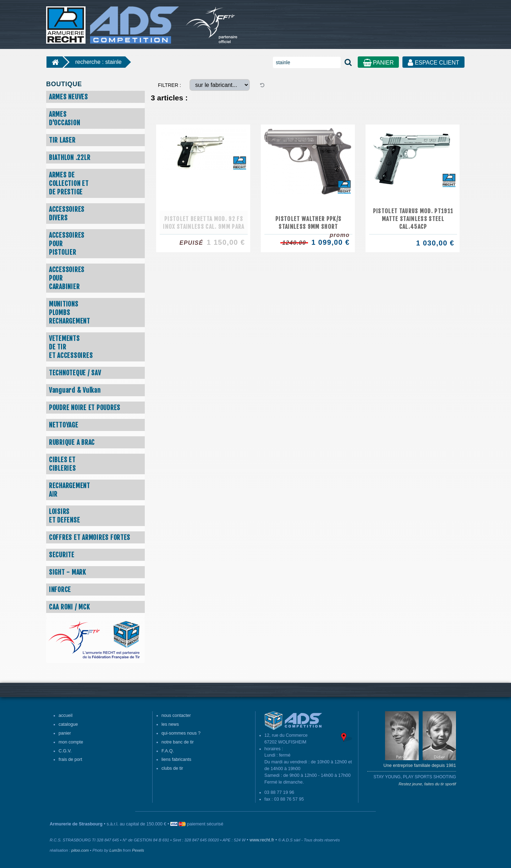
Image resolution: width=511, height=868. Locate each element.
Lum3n (115, 850)
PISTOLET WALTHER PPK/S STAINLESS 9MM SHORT (308, 222)
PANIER (378, 63)
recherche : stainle (98, 62)
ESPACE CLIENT (433, 63)
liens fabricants (176, 759)
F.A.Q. (167, 750)
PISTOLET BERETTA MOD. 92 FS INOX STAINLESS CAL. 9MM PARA (203, 222)
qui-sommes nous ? (180, 733)
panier (65, 733)
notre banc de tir (177, 742)
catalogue (68, 724)
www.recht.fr (261, 839)
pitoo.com (80, 850)
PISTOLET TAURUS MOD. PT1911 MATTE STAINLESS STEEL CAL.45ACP (413, 219)
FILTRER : (169, 85)
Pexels (138, 850)
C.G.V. (65, 750)
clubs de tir (172, 768)
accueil (65, 715)
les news (170, 724)
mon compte (71, 742)
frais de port (70, 759)
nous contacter (176, 715)
